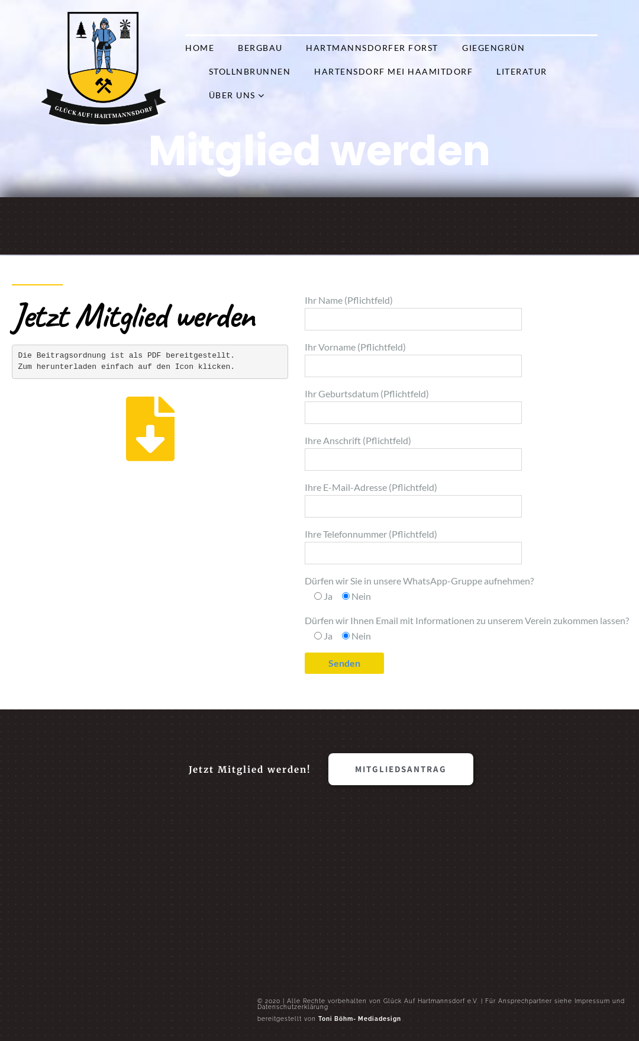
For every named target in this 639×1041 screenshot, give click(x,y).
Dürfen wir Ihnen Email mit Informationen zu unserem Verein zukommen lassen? (467, 628)
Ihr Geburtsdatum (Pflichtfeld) (413, 406)
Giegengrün (493, 48)
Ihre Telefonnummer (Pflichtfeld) (413, 546)
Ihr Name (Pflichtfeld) (413, 312)
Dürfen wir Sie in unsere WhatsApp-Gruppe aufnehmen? (419, 588)
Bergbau (260, 48)
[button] (400, 769)
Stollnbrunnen (250, 71)
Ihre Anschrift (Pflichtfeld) (413, 453)
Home (199, 48)
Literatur (521, 71)
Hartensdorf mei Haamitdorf (393, 71)
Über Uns (232, 95)
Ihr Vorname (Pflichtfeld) (413, 359)
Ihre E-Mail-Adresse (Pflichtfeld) (413, 499)
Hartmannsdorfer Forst (372, 48)
